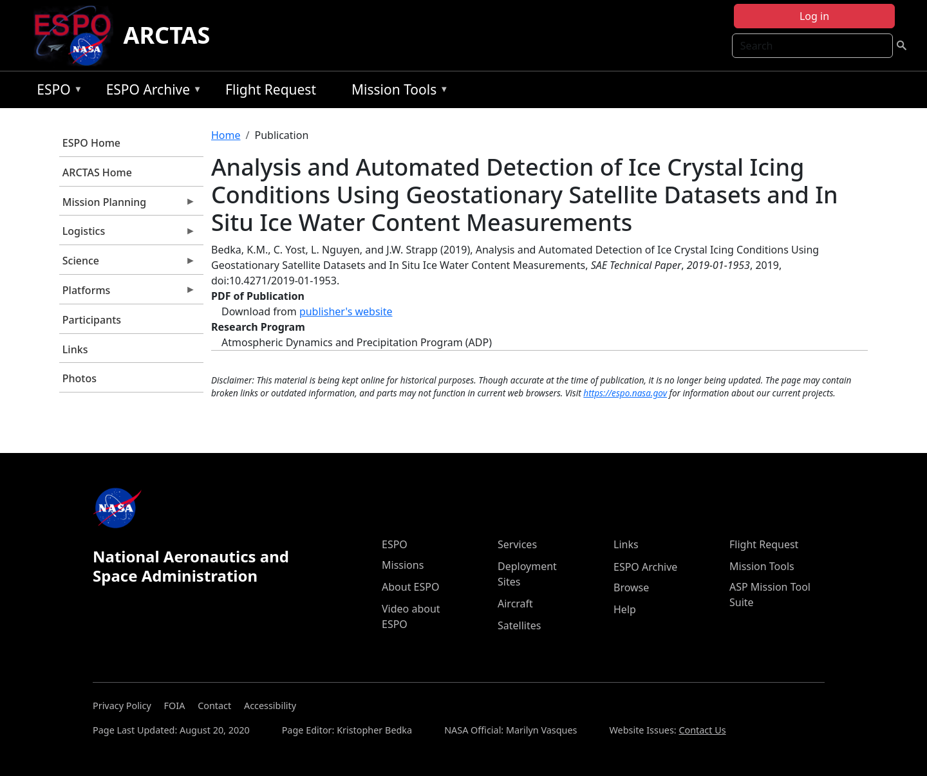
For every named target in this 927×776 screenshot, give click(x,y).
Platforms (127, 293)
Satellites (519, 625)
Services (517, 544)
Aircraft (515, 603)
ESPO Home (91, 143)
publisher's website (346, 311)
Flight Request (270, 89)
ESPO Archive (151, 91)
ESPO (56, 91)
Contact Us (702, 730)
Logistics (127, 234)
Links (75, 349)
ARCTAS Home (97, 172)
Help (624, 609)
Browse (631, 587)
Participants (91, 320)
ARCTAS (167, 35)
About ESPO (410, 587)
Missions (403, 565)
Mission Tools (397, 91)
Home (226, 135)
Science (127, 264)
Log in (814, 16)
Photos (79, 378)
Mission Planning (127, 205)
